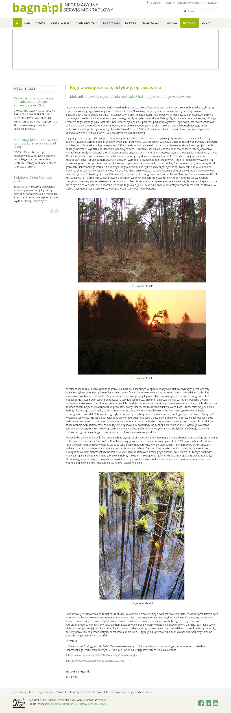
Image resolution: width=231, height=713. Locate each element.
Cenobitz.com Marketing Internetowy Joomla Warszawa (77, 703)
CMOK (206, 22)
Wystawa (172, 22)
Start (27, 22)
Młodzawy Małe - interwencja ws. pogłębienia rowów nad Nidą (36, 143)
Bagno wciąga (111, 22)
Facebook (154, 2)
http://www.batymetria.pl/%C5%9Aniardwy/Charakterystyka (102, 655)
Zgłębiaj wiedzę (61, 22)
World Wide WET (87, 22)
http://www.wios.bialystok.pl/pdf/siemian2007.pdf (96, 660)
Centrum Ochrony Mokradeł (182, 2)
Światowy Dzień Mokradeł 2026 (33, 179)
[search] (200, 11)
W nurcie (40, 22)
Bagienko (130, 22)
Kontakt (210, 2)
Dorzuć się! (189, 22)
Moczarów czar (151, 22)
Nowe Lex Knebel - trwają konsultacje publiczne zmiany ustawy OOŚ (33, 102)
